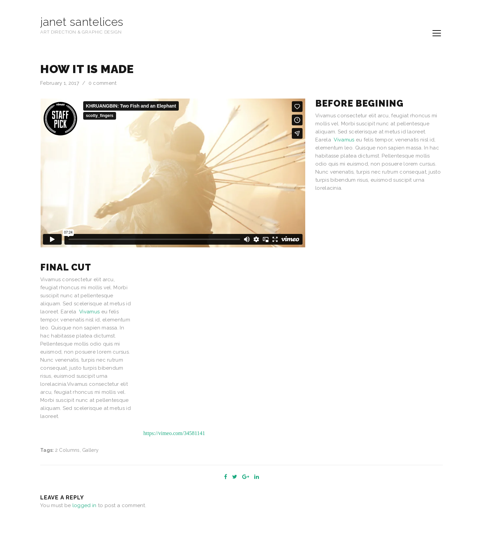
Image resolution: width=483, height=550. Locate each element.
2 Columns (67, 450)
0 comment (103, 83)
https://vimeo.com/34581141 (174, 433)
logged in (84, 505)
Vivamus (344, 140)
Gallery (90, 450)
